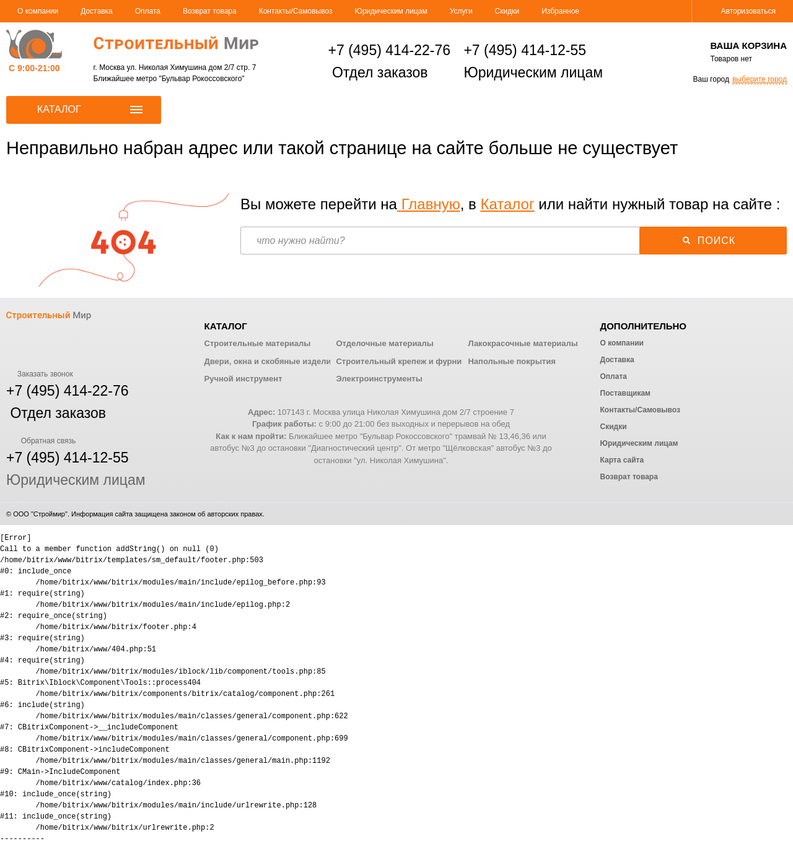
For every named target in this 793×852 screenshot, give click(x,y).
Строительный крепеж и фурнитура (408, 361)
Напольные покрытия (511, 361)
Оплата (147, 11)
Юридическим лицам (391, 11)
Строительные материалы (257, 343)
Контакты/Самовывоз (296, 11)
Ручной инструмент (243, 378)
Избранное (560, 11)
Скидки (507, 11)
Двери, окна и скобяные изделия (270, 361)
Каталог (507, 204)
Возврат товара (210, 11)
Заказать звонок (39, 374)
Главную (428, 204)
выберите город (759, 79)
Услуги (461, 11)
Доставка (97, 11)
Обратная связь (41, 441)
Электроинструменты (379, 378)
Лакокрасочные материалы (522, 343)
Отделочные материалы (384, 343)
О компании (37, 11)
